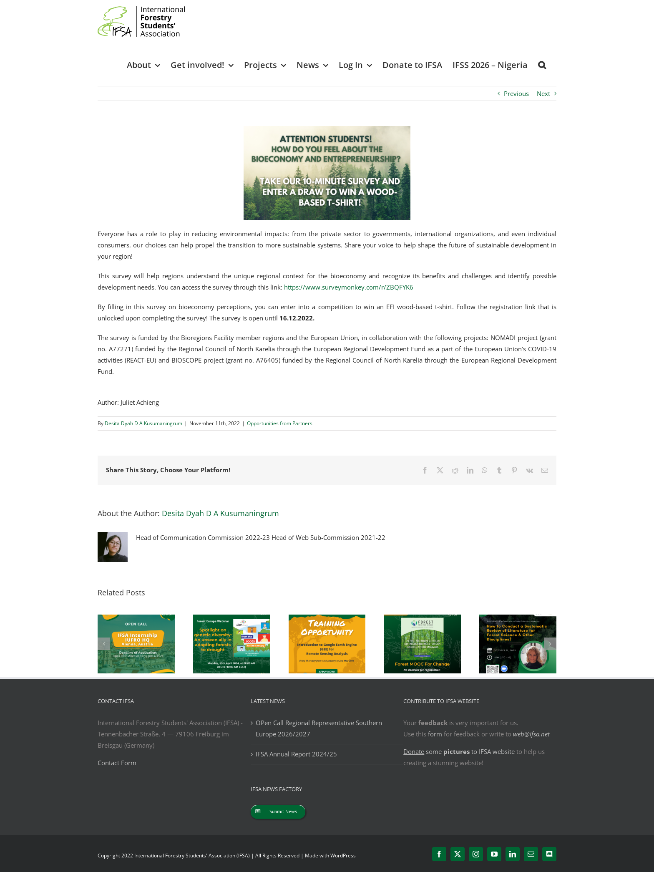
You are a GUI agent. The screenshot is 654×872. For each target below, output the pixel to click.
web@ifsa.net (531, 734)
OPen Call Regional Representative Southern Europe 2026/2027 (319, 728)
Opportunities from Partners (279, 423)
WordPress (343, 855)
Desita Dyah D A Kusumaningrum (143, 423)
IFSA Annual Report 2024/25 (296, 754)
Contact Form (117, 763)
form (435, 734)
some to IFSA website (459, 751)
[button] (542, 64)
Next (543, 93)
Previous (516, 93)
